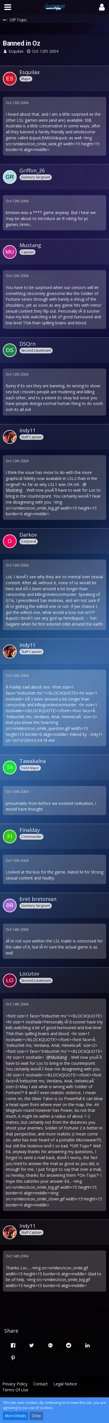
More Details (15, 1415)
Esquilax (16, 51)
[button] (8, 7)
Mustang (58, 1057)
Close (36, 1415)
